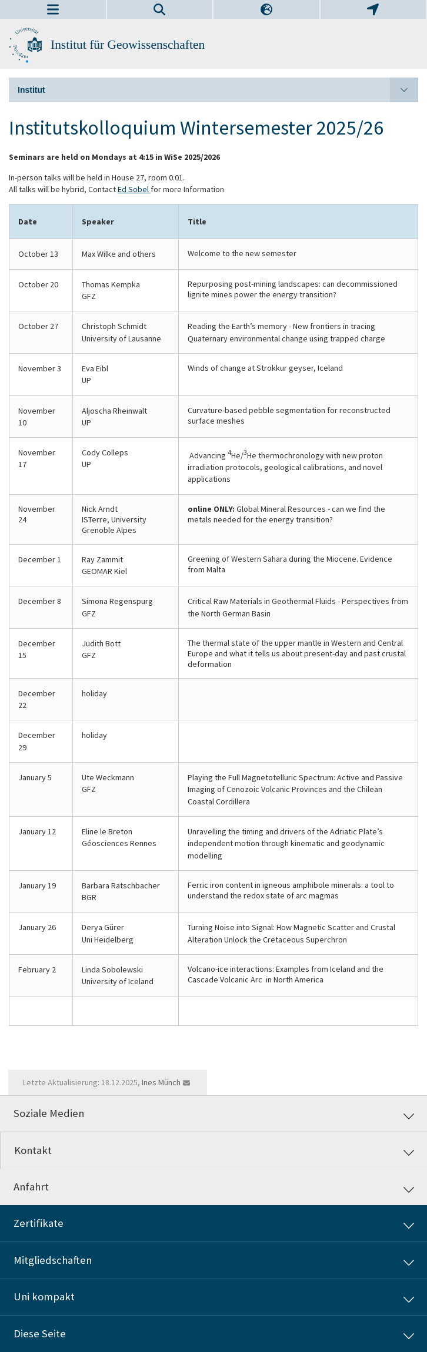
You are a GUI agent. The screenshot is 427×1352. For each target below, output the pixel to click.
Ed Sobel (134, 189)
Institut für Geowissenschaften (128, 45)
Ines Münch (161, 1082)
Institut (218, 90)
